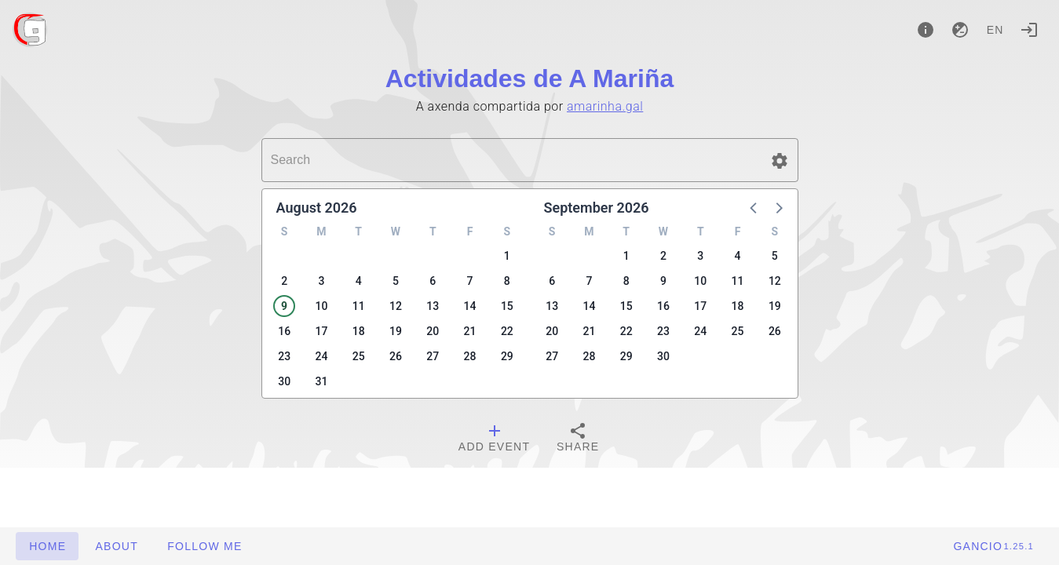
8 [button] (507, 281)
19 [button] (395, 331)
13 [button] (432, 306)
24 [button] (321, 356)
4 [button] (359, 281)
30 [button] (284, 381)
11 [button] (358, 306)
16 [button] (284, 331)
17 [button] (321, 331)
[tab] (494, 439)
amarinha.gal (605, 106)
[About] (925, 30)
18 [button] (358, 331)
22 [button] (507, 331)
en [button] (995, 30)
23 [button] (284, 356)
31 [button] (321, 381)
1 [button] (507, 256)
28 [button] (470, 356)
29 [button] (507, 356)
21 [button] (470, 331)
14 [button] (470, 306)
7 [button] (470, 281)
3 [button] (321, 281)
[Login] (1029, 30)
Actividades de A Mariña (529, 78)
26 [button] (395, 356)
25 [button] (358, 356)
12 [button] (395, 306)
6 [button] (432, 281)
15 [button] (507, 306)
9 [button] (284, 306)
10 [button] (321, 306)
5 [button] (396, 281)
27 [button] (432, 356)
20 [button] (432, 331)
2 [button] (284, 281)
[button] (779, 160)
